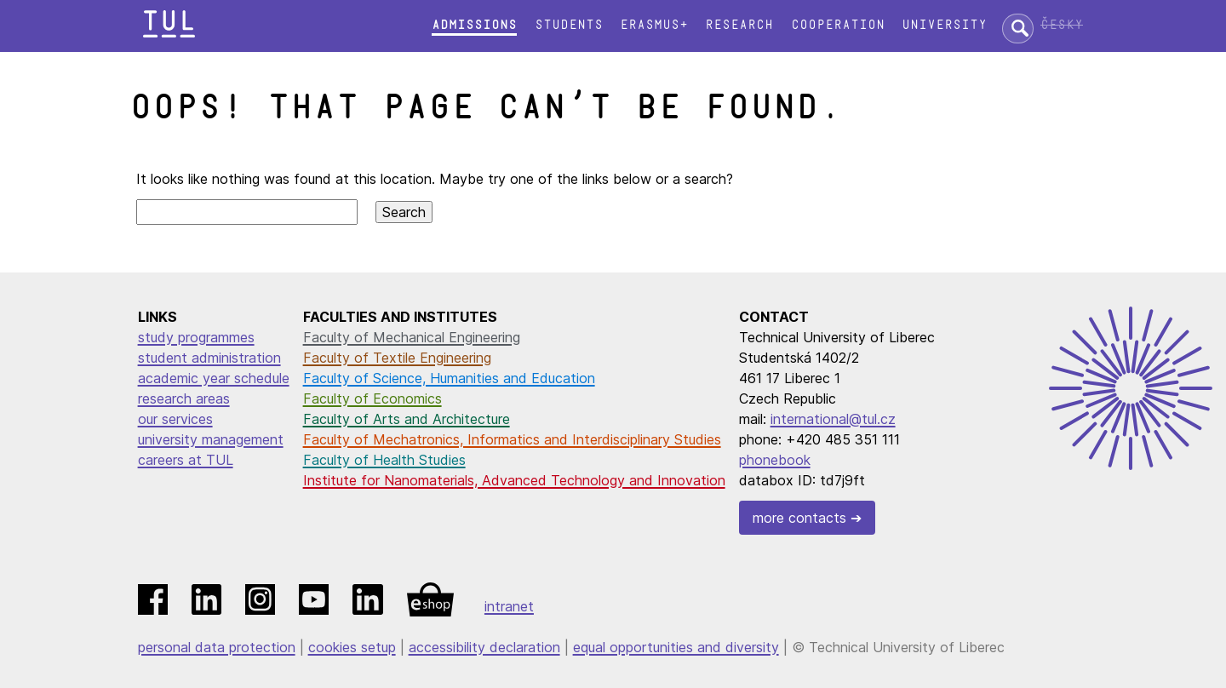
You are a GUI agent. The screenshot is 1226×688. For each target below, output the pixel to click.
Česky (1061, 25)
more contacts (799, 517)
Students (569, 25)
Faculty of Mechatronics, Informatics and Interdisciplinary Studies (512, 439)
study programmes (196, 337)
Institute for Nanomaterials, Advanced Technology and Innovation (514, 480)
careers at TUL (185, 459)
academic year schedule (213, 378)
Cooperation (838, 25)
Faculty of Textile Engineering (397, 357)
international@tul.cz (833, 418)
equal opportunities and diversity (676, 647)
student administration (209, 357)
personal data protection (216, 647)
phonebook (775, 459)
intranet (509, 606)
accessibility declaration (484, 647)
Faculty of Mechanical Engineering (411, 337)
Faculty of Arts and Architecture (406, 418)
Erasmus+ (654, 25)
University (944, 25)
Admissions (474, 25)
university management (211, 439)
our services (175, 418)
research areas (184, 398)
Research (739, 25)
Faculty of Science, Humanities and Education (449, 378)
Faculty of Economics (372, 398)
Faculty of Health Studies (384, 459)
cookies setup (352, 647)
